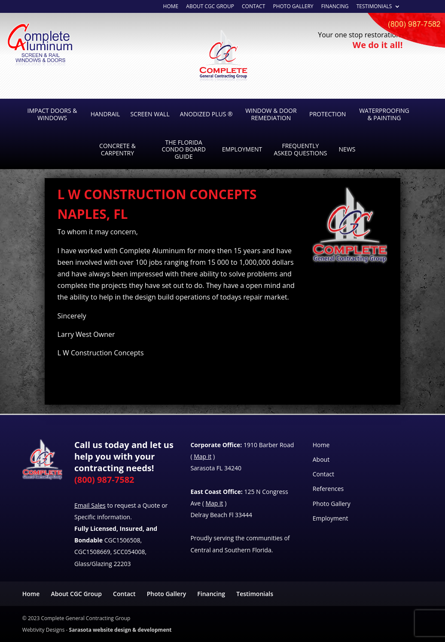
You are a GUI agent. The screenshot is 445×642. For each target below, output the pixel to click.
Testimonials (374, 7)
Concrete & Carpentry (117, 149)
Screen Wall (149, 114)
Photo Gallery (293, 7)
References (328, 489)
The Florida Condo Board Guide (184, 149)
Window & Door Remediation (270, 114)
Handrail (105, 114)
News (347, 149)
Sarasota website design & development (120, 629)
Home (171, 7)
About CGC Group (76, 594)
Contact (323, 474)
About (321, 459)
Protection (327, 114)
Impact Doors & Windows (52, 114)
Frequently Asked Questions (300, 149)
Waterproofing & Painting (384, 114)
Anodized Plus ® (206, 114)
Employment (242, 149)
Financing (335, 7)
